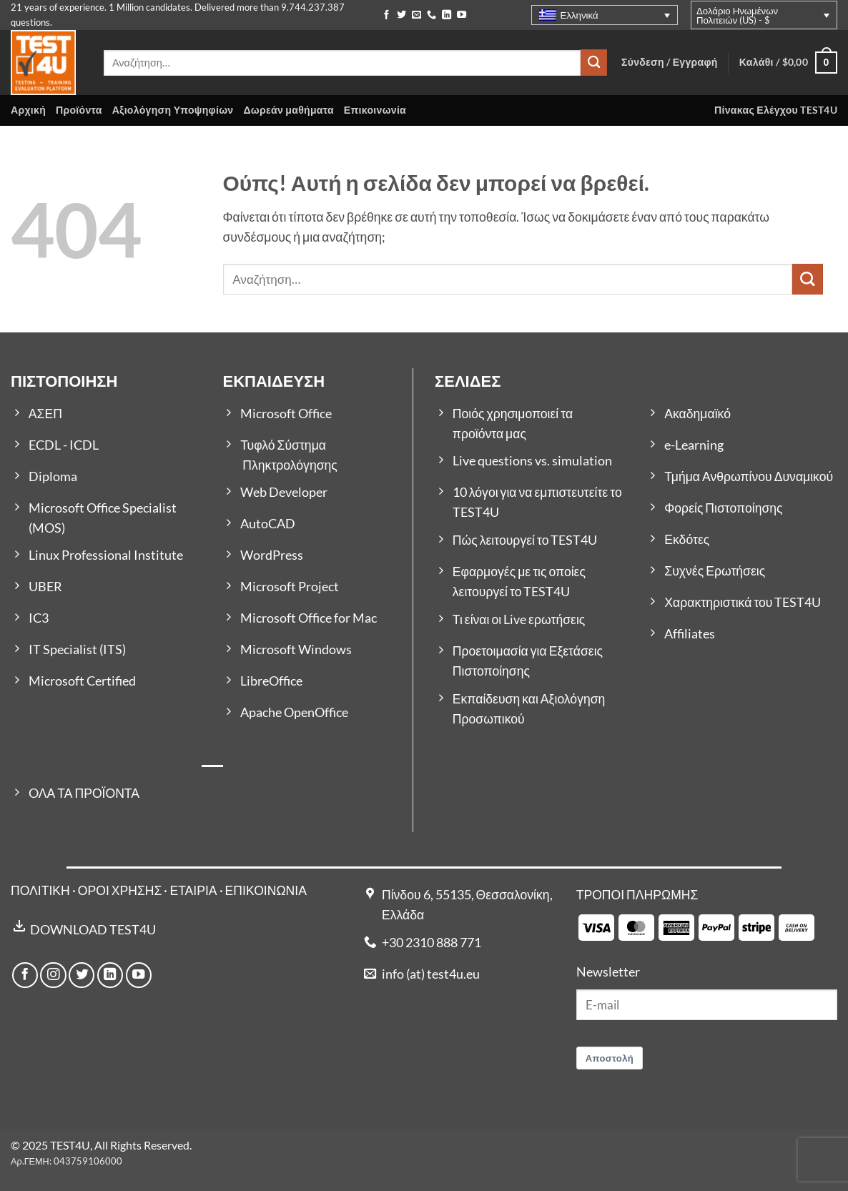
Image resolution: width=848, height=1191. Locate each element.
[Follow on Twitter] (401, 15)
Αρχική (28, 110)
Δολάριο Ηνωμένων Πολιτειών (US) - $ (737, 15)
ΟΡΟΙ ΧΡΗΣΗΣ (120, 890)
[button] (788, 62)
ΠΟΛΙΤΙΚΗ (40, 890)
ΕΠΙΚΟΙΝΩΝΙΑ (266, 890)
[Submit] (594, 62)
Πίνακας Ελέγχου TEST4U (775, 110)
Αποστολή (610, 1058)
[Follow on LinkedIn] (446, 15)
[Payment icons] (696, 926)
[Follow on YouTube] (461, 15)
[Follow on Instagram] (53, 975)
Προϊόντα (79, 110)
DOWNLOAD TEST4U (93, 929)
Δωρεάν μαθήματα (288, 110)
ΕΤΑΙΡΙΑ (194, 890)
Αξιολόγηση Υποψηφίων (173, 110)
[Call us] (431, 15)
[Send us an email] (416, 15)
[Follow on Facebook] (386, 15)
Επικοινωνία (375, 110)
